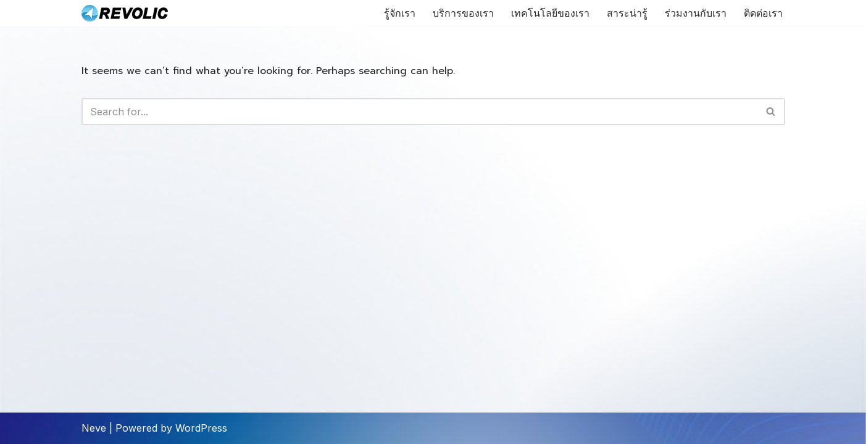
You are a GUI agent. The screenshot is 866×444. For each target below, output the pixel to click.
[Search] (419, 111)
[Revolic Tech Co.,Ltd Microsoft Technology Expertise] (124, 13)
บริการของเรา (463, 13)
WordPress (201, 428)
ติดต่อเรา (763, 13)
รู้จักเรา (399, 13)
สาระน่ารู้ (627, 13)
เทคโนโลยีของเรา (550, 13)
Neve (93, 428)
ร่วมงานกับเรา (696, 13)
